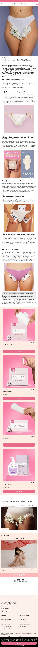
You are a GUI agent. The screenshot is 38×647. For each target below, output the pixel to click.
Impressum (30, 636)
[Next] (35, 515)
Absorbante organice (8, 344)
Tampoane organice (7, 391)
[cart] (36, 4)
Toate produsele (5, 617)
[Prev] (2, 515)
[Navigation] (1, 4)
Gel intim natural (7, 484)
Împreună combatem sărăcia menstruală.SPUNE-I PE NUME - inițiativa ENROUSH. (9, 603)
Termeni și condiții (4, 636)
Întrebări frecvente (24, 617)
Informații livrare (23, 619)
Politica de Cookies (18, 640)
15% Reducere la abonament (7, 629)
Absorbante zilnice (7, 438)
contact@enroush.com (25, 624)
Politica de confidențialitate (13, 636)
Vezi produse (19, 351)
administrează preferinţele (19, 645)
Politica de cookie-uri (23, 636)
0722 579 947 (23, 626)
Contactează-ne (23, 621)
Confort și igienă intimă (6, 626)
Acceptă (19, 643)
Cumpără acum (19, 491)
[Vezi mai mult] (4, 588)
